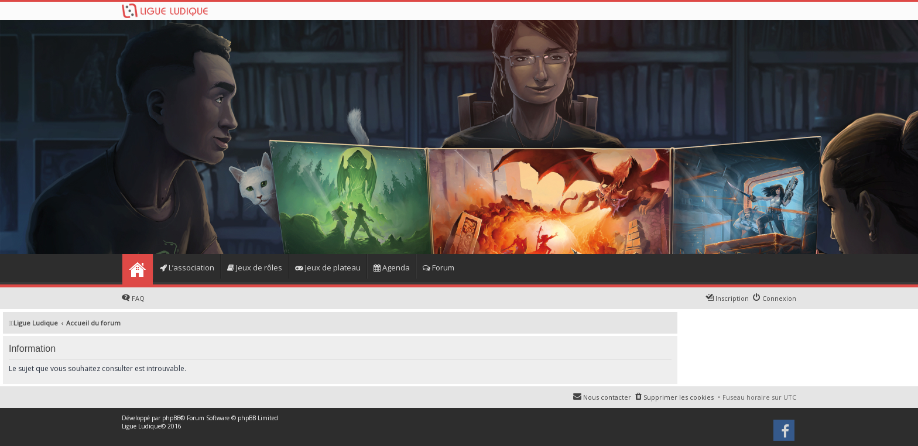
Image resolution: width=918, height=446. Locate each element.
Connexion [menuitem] (779, 298)
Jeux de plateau (328, 267)
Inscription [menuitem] (732, 298)
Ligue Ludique (141, 426)
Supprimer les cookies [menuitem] (678, 397)
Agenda (392, 267)
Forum (438, 267)
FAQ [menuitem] (138, 298)
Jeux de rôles (254, 267)
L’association (187, 267)
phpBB (171, 418)
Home (137, 269)
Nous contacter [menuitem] (607, 397)
